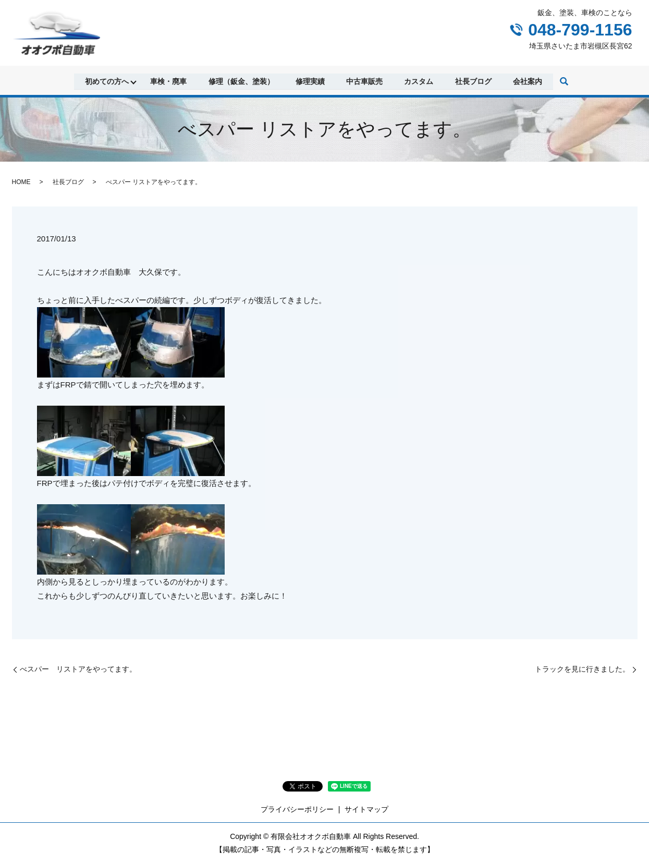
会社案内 (529, 81)
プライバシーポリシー (297, 809)
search (566, 82)
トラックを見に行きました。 (582, 669)
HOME (21, 182)
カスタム (419, 81)
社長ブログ (474, 81)
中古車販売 (365, 81)
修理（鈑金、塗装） (241, 81)
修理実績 (310, 81)
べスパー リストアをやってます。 (78, 669)
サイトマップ (366, 809)
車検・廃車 (168, 81)
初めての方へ (106, 81)
